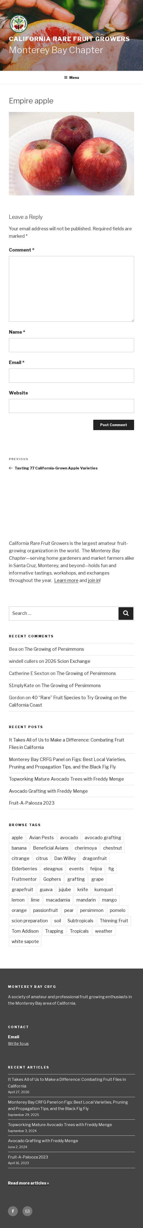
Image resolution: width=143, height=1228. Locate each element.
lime (35, 900)
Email (16, 362)
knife (82, 889)
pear (69, 910)
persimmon (91, 910)
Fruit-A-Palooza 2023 (31, 803)
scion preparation (30, 920)
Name (17, 332)
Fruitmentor (24, 879)
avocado (69, 837)
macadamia (58, 900)
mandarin (86, 900)
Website (18, 392)
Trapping (54, 931)
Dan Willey (65, 858)
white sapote (25, 941)
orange (19, 910)
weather (104, 931)
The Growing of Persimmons (54, 649)
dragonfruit (95, 858)
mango (109, 900)
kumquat (104, 889)
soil (57, 920)
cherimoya (86, 848)
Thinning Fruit (114, 920)
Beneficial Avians (50, 848)
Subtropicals (80, 920)
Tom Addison (25, 931)
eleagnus (53, 868)
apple (17, 837)
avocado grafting (103, 837)
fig (111, 868)
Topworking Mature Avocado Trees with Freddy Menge (66, 779)
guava (46, 889)
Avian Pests (41, 837)
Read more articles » (28, 1183)
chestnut (112, 848)
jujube (65, 889)
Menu (71, 77)
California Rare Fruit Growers (69, 39)
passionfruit (45, 910)
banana (19, 848)
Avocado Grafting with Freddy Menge (48, 791)
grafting (76, 879)
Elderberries (24, 868)
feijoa (96, 868)
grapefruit (22, 889)
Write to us (18, 1043)
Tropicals (79, 931)
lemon (18, 900)
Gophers (52, 879)
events (76, 868)
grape (97, 879)
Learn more (66, 580)
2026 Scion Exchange (67, 661)
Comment (21, 250)
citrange (20, 858)
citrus (42, 858)
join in (94, 580)
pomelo (117, 910)
